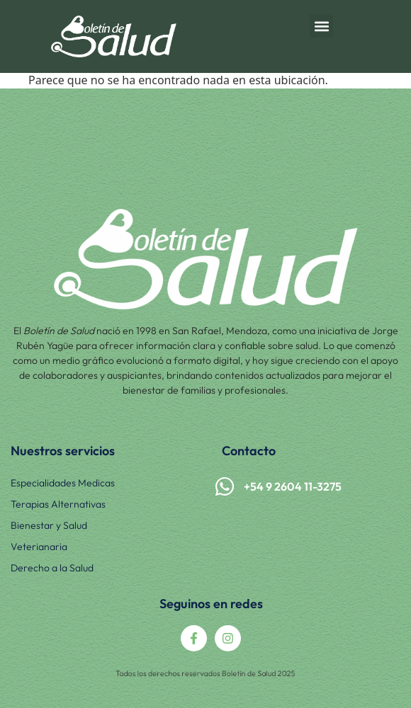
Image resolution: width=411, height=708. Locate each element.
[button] (321, 26)
